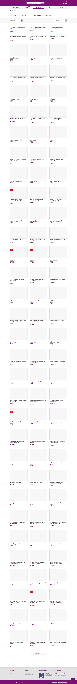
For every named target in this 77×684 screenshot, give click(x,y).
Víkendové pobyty (25, 15)
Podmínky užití (54, 682)
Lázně (59, 13)
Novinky (27, 7)
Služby (61, 7)
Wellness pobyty (25, 13)
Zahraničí (47, 13)
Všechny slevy (15, 7)
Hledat (42, 3)
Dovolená (38, 7)
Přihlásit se (64, 3)
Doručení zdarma (27, 673)
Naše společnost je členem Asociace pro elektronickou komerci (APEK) (48, 675)
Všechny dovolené (13, 13)
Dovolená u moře (49, 15)
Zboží (50, 7)
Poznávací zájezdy (37, 15)
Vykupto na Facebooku (28, 674)
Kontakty (65, 1)
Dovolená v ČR (13, 15)
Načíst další (37, 653)
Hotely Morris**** (37, 13)
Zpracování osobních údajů (62, 682)
